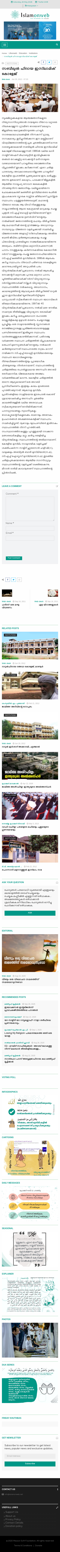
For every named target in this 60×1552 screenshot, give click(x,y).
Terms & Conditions (23, 1546)
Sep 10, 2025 (29, 1017)
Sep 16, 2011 (19, 601)
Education (23, 53)
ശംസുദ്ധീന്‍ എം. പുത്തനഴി (13, 704)
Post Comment (14, 558)
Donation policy (13, 1526)
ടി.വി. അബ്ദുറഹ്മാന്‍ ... (12, 867)
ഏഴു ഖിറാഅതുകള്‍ (48, 605)
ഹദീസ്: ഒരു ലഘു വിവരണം (10, 606)
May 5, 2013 (33, 824)
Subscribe (30, 1464)
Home (4, 54)
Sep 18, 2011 (51, 601)
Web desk (6, 79)
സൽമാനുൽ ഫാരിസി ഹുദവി (17, 1043)
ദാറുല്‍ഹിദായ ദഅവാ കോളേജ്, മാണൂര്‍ (22, 667)
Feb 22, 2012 (30, 867)
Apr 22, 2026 (27, 784)
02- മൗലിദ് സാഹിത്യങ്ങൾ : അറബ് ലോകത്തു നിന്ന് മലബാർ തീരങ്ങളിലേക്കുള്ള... (28, 1048)
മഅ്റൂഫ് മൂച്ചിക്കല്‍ (12, 1004)
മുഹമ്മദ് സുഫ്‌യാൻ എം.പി (16, 1030)
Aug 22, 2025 (28, 1056)
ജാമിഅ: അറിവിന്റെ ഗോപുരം (17, 707)
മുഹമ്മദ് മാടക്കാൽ (10, 784)
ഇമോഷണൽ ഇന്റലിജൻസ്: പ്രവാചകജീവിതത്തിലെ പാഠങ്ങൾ (21, 1009)
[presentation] (25, 547)
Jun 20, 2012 (19, 663)
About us (10, 1516)
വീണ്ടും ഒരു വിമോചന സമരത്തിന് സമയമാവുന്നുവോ (20, 981)
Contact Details (14, 1523)
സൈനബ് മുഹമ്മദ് (12, 1017)
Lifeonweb (13, 53)
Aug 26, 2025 (38, 1043)
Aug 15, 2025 (19, 976)
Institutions (33, 53)
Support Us (11, 1512)
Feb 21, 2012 (33, 703)
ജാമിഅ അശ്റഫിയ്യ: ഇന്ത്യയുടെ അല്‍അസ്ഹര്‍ (26, 787)
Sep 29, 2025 (28, 1004)
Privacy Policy (13, 1519)
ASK (30, 913)
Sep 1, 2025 (36, 1030)
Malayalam (31, 6)
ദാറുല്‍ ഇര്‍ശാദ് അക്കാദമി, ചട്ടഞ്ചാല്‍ (21, 747)
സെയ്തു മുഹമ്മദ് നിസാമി (13, 824)
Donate (38, 1546)
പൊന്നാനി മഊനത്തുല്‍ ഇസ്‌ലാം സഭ (22, 870)
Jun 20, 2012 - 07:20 (20, 79)
